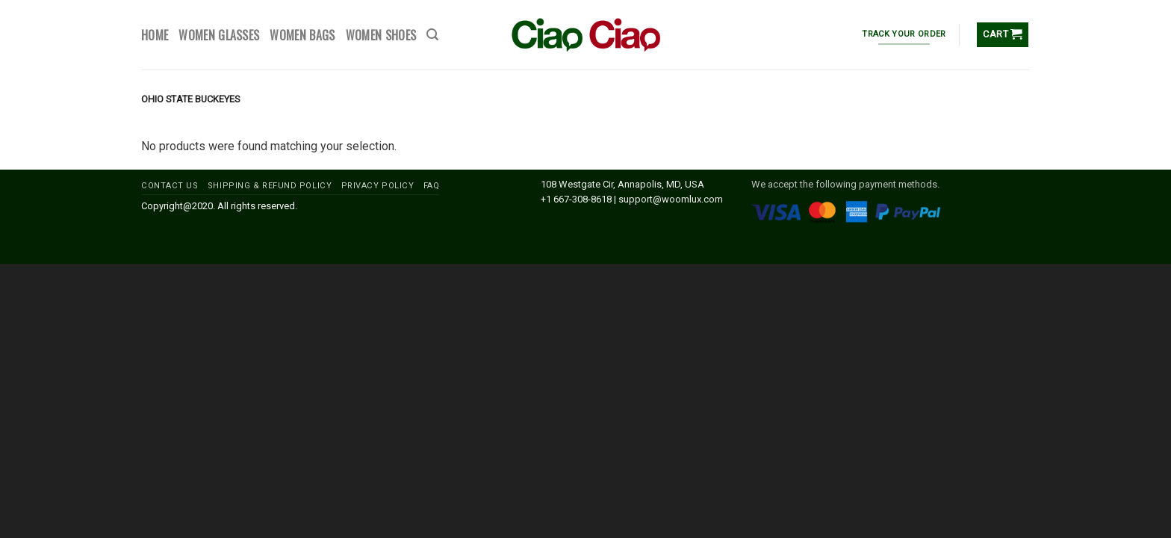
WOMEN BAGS (302, 35)
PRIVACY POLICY (377, 186)
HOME (154, 35)
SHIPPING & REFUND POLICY (270, 186)
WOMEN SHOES (381, 35)
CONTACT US (170, 186)
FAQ (431, 186)
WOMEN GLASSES (218, 35)
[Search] (432, 34)
